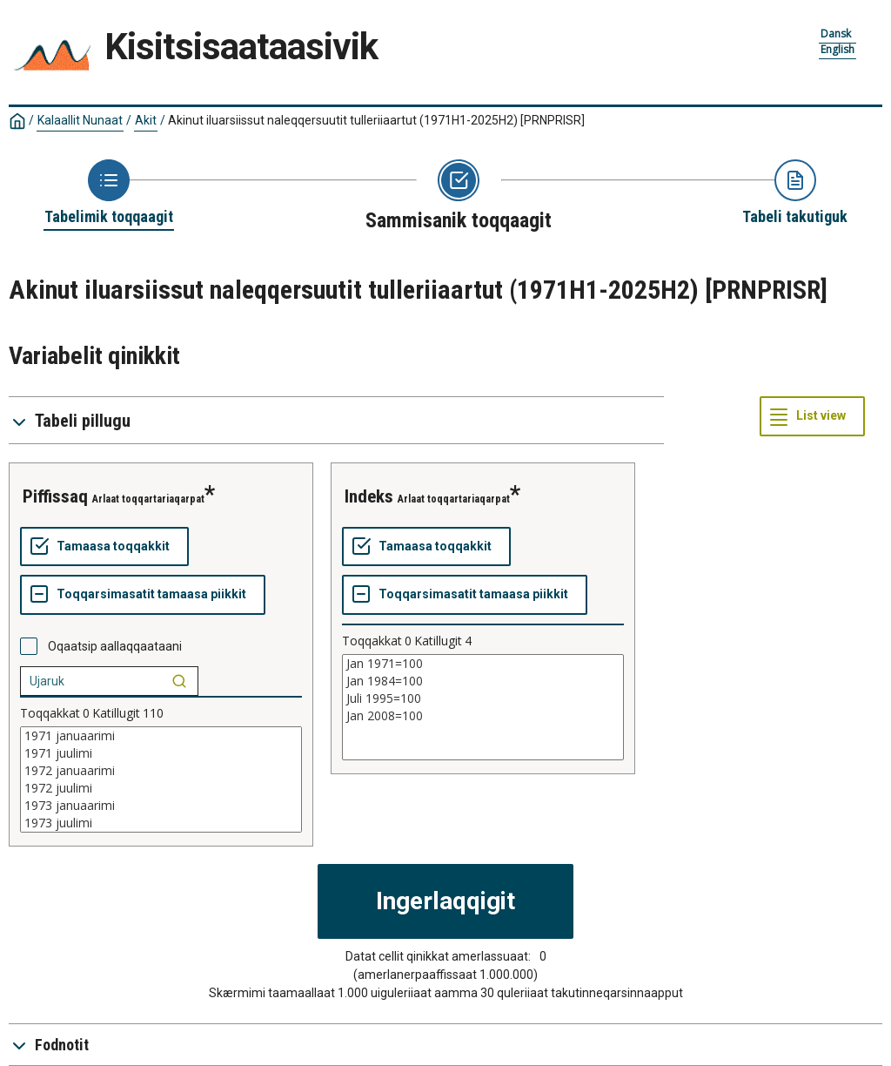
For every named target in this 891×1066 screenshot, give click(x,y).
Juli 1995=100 (483, 698)
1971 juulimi (161, 753)
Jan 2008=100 (483, 716)
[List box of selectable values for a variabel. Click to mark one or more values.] (161, 779)
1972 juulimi (161, 788)
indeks (369, 496)
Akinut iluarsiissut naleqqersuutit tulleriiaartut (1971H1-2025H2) (376, 120)
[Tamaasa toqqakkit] (104, 547)
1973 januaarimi (161, 805)
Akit (146, 120)
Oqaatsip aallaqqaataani (115, 646)
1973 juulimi (161, 823)
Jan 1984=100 (483, 681)
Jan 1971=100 (483, 663)
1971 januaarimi (161, 736)
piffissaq (55, 496)
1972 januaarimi (161, 770)
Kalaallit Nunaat (80, 120)
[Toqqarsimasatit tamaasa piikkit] (142, 595)
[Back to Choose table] (109, 193)
